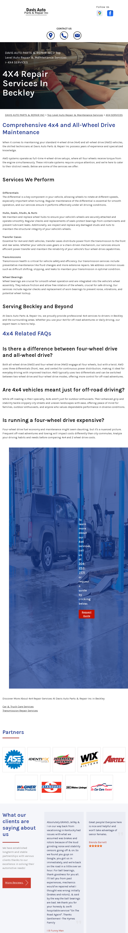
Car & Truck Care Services (18, 706)
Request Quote (86, 614)
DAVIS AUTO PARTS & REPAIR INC (28, 53)
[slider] (95, 846)
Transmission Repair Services (20, 710)
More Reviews (16, 882)
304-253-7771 (82, 568)
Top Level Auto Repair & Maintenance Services (75, 115)
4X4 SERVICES (18, 62)
